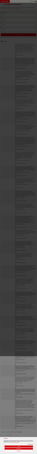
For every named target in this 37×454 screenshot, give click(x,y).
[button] (32, 444)
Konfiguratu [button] (24, 450)
